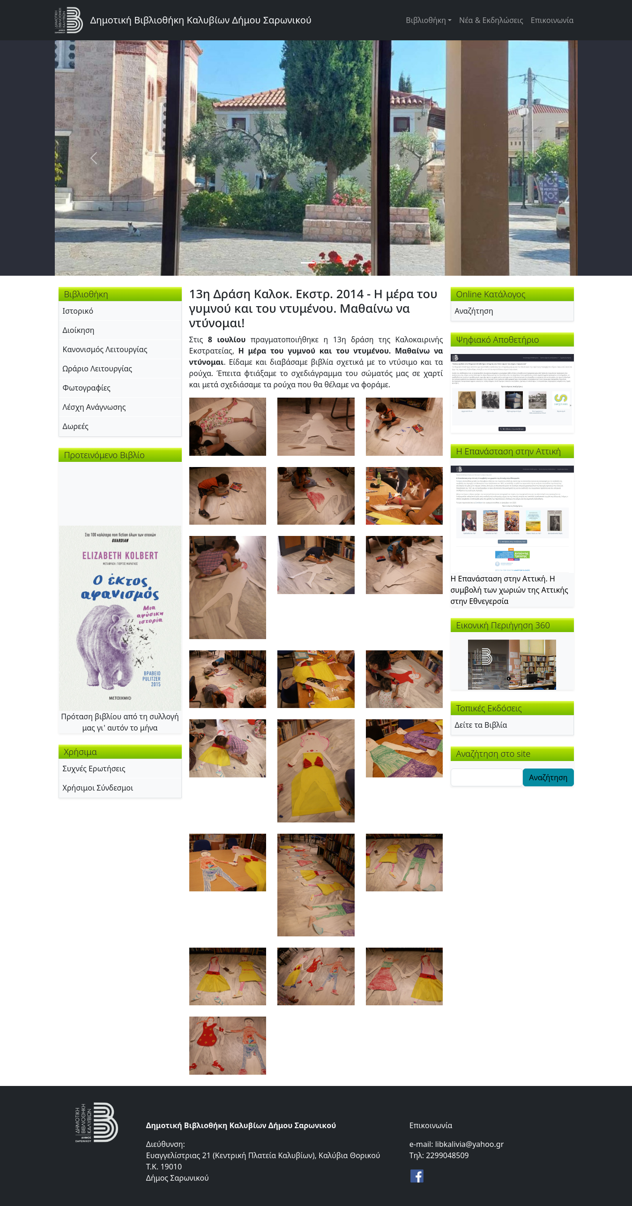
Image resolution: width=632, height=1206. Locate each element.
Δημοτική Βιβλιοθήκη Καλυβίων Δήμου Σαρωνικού (201, 20)
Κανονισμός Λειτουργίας (105, 349)
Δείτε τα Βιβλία (481, 725)
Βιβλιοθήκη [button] (426, 20)
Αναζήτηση (474, 311)
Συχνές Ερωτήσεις (94, 768)
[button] (228, 426)
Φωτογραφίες (87, 388)
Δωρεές (76, 426)
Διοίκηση (79, 330)
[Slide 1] (308, 262)
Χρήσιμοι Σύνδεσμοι (98, 788)
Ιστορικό (78, 311)
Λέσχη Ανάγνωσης (94, 407)
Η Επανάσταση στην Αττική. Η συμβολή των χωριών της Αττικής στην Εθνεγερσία (509, 589)
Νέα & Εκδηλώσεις (491, 20)
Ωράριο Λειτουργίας (98, 368)
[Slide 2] (325, 262)
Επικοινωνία (552, 20)
